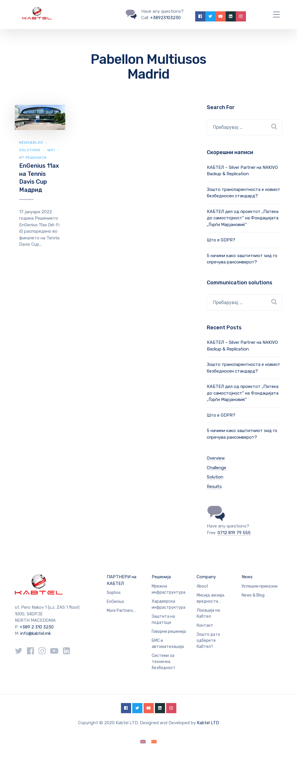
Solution (215, 477)
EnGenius (115, 601)
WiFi (51, 150)
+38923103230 (165, 17)
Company (206, 576)
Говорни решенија (169, 631)
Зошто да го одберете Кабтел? (208, 640)
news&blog (31, 142)
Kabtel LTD (208, 722)
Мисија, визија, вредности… (211, 598)
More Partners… (121, 610)
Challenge (216, 467)
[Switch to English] (142, 742)
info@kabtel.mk (35, 633)
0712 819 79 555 (234, 532)
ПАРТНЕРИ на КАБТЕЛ (121, 580)
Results (214, 486)
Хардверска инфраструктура (168, 604)
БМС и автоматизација (168, 643)
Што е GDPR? (221, 240)
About (202, 586)
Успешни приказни (260, 586)
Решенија (161, 576)
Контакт (205, 625)
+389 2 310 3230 (36, 627)
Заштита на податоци (163, 619)
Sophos (114, 592)
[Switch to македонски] (154, 742)
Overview (216, 458)
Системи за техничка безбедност (163, 661)
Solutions (30, 150)
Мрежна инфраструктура (168, 589)
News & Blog (253, 595)
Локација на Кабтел (208, 613)
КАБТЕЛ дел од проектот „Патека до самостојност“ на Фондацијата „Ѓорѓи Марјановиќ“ (242, 218)
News (247, 576)
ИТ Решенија (33, 158)
